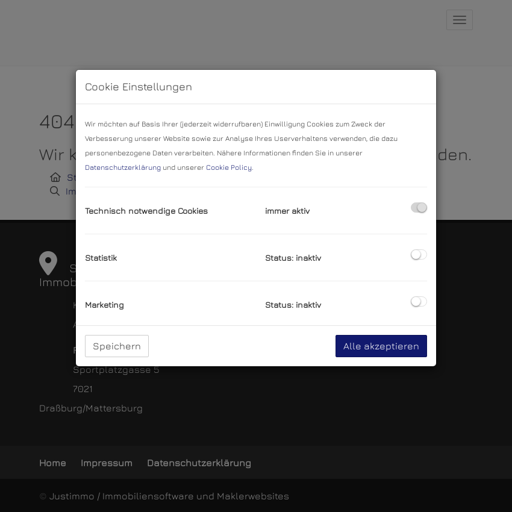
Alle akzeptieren (381, 345)
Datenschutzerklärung (123, 167)
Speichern (117, 345)
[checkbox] (419, 207)
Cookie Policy (229, 167)
